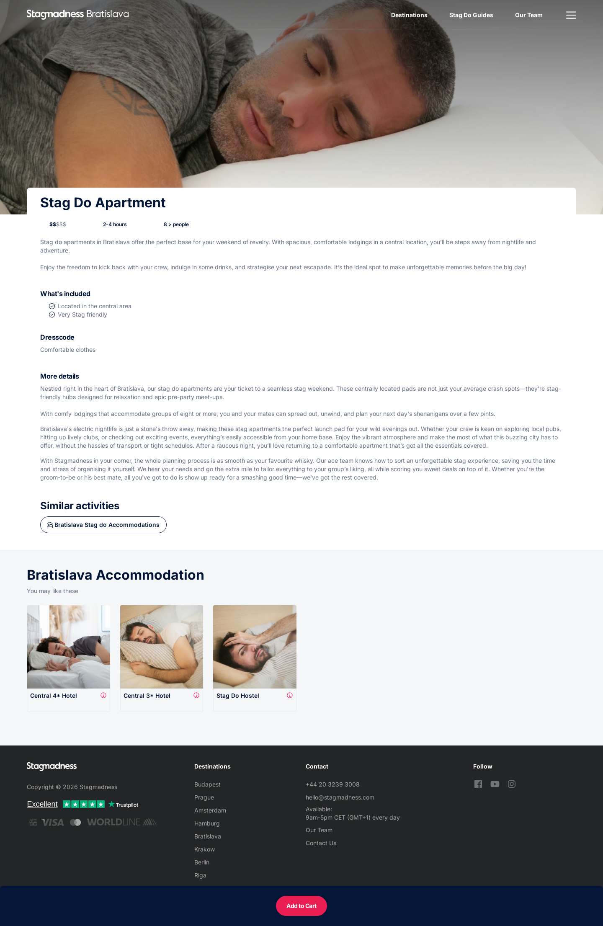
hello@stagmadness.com (340, 797)
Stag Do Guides (471, 14)
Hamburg (207, 823)
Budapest (207, 784)
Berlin (201, 862)
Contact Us (321, 842)
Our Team (529, 14)
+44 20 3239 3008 (333, 784)
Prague (204, 797)
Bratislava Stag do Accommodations (107, 524)
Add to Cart (301, 905)
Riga (200, 875)
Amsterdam (210, 810)
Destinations (409, 14)
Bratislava (207, 836)
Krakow (204, 849)
